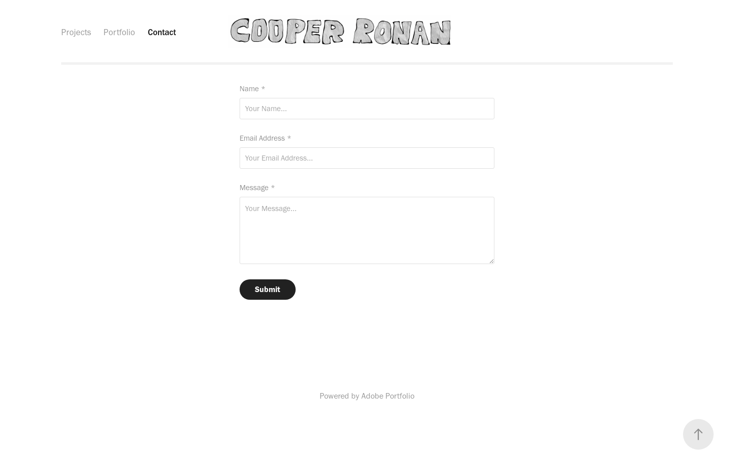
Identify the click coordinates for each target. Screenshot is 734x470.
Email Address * (266, 138)
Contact (162, 32)
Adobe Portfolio (387, 396)
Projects (76, 32)
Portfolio (119, 32)
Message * (257, 188)
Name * (253, 89)
